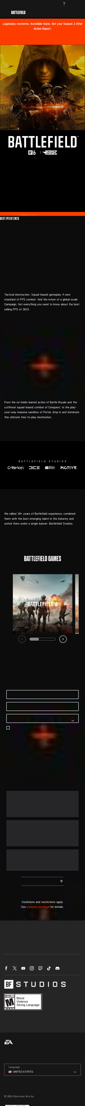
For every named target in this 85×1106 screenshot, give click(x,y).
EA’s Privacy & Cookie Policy (57, 732)
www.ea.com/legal (38, 907)
